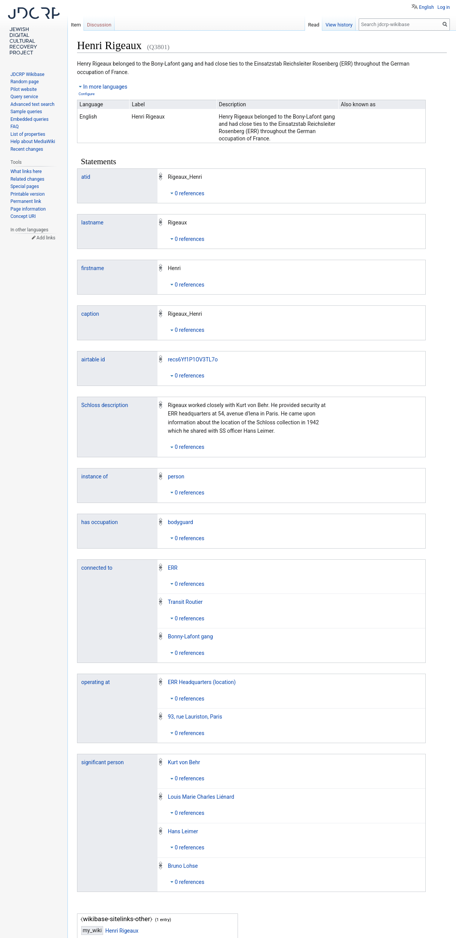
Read (313, 25)
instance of (94, 476)
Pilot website (23, 89)
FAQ (14, 126)
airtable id (93, 359)
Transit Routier (185, 602)
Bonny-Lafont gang (190, 636)
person (176, 476)
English (426, 7)
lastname (92, 222)
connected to (96, 568)
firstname (92, 268)
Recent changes (26, 149)
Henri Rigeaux (121, 931)
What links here (26, 171)
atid (85, 177)
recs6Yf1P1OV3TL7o (193, 359)
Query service (24, 96)
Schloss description (104, 405)
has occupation (99, 522)
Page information (28, 209)
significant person (102, 762)
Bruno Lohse (183, 866)
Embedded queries (29, 119)
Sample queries (26, 111)
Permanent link (25, 201)
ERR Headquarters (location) (202, 682)
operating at (95, 682)
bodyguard (180, 522)
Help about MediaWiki (32, 141)
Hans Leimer (183, 831)
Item (76, 25)
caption (90, 314)
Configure (87, 94)
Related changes (27, 179)
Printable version (27, 194)
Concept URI (23, 216)
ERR (172, 568)
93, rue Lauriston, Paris (195, 717)
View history (339, 25)
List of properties (27, 134)
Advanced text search (32, 104)
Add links (45, 238)
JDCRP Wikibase (27, 74)
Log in (443, 7)
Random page (24, 81)
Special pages (24, 186)
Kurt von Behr (184, 762)
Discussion (99, 25)
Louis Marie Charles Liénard (201, 797)
